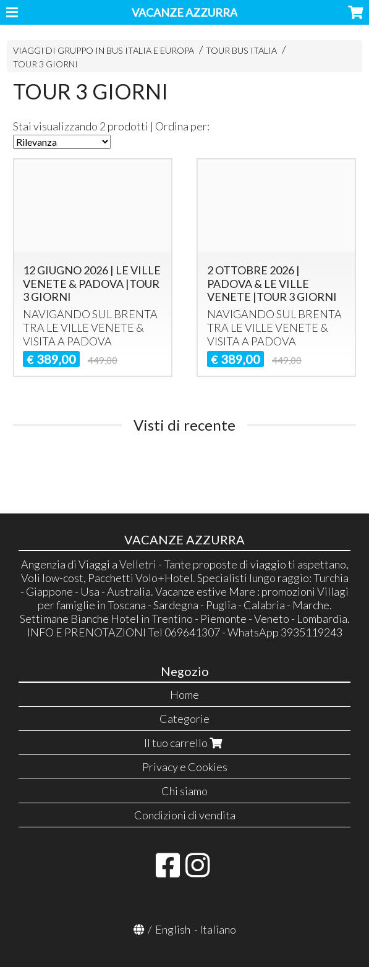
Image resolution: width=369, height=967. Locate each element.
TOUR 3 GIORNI (45, 64)
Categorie (184, 718)
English (172, 929)
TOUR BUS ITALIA (241, 50)
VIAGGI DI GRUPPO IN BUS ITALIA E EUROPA (103, 50)
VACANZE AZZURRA (184, 12)
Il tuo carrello (184, 743)
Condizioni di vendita (184, 815)
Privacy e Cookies (184, 767)
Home (184, 694)
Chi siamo (184, 791)
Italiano (218, 929)
